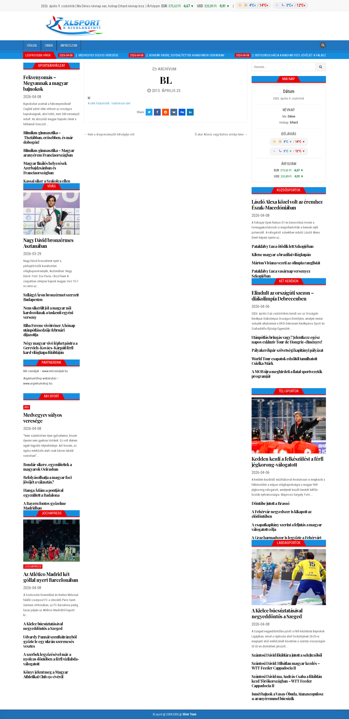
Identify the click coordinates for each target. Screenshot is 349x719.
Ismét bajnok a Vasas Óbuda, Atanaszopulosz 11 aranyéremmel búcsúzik (287, 696)
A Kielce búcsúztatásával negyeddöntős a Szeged (43, 626)
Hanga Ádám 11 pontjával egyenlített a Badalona (43, 492)
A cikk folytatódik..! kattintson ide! (109, 103)
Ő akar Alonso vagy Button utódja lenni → (221, 134)
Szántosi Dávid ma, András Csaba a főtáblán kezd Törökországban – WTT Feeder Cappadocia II (287, 681)
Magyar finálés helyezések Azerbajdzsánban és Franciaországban (45, 168)
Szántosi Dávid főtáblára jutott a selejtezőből (287, 655)
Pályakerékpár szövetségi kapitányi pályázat (287, 350)
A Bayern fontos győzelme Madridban (44, 505)
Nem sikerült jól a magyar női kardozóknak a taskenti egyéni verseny (48, 312)
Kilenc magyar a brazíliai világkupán (281, 254)
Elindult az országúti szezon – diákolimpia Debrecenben (283, 295)
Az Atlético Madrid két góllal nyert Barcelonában (50, 577)
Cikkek (49, 45)
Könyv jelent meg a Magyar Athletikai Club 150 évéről (45, 674)
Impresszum (69, 45)
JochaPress (32, 566)
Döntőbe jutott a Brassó (270, 503)
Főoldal (32, 45)
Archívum (167, 69)
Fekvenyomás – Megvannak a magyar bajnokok (45, 83)
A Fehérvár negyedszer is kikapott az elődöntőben (281, 514)
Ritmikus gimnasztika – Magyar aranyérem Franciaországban (48, 153)
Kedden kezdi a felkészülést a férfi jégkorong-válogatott (287, 461)
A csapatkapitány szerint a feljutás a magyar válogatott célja (287, 527)
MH (26, 407)
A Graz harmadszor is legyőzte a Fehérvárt (286, 537)
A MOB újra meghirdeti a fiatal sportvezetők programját (287, 374)
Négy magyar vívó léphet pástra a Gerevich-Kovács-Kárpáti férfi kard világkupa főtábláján (50, 348)
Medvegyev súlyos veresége (42, 417)
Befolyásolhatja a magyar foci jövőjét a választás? (47, 480)
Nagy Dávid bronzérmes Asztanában (48, 243)
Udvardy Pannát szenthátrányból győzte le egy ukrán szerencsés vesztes (50, 641)
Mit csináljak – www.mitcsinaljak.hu (45, 371)
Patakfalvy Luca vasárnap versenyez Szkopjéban (281, 273)
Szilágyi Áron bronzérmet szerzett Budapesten (51, 297)
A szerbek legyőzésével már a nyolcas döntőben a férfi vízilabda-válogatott (51, 659)
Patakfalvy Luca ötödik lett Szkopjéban (282, 246)
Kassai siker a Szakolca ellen (46, 181)
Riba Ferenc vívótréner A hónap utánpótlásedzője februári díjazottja (49, 330)
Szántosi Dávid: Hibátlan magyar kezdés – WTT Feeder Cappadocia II (286, 665)
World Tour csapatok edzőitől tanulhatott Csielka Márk (284, 361)
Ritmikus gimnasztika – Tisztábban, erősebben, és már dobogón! (48, 137)
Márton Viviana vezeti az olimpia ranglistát (286, 262)
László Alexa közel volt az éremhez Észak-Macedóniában (287, 204)
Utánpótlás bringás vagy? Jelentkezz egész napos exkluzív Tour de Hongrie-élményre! (287, 339)
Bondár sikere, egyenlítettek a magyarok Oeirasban (47, 467)
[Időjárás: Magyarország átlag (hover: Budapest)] (271, 5)
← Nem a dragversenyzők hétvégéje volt (109, 134)
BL (166, 79)
